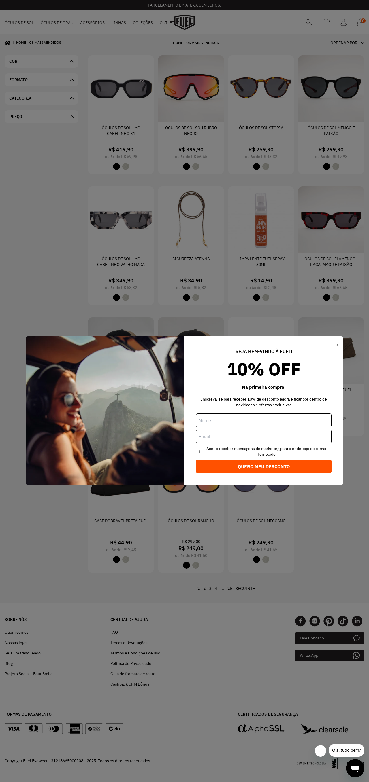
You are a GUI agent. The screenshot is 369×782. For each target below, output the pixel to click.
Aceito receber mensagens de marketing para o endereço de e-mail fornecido (266, 451)
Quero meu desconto (264, 466)
